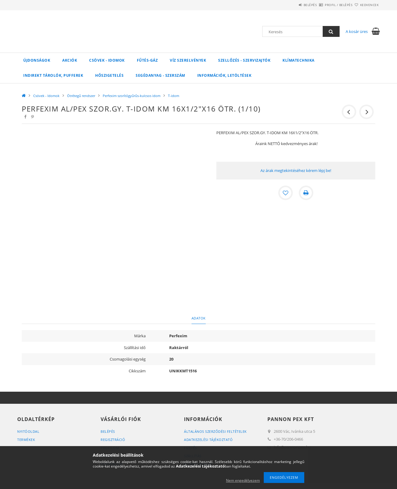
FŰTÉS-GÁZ (147, 60)
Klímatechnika (298, 60)
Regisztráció (113, 439)
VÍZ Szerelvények (188, 60)
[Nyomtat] (306, 193)
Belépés (293, 5)
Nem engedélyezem (243, 480)
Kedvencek (366, 5)
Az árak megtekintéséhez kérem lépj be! (295, 170)
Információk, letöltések (224, 75)
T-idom (173, 95)
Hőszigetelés (109, 75)
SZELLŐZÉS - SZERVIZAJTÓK (244, 60)
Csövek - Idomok (107, 60)
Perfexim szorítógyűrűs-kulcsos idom (131, 95)
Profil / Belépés (328, 5)
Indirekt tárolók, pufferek (53, 75)
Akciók (69, 60)
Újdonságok (36, 60)
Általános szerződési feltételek (215, 431)
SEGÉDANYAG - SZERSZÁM (160, 75)
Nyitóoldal (28, 431)
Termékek (26, 439)
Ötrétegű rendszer (81, 95)
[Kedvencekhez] (285, 193)
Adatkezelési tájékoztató (208, 439)
